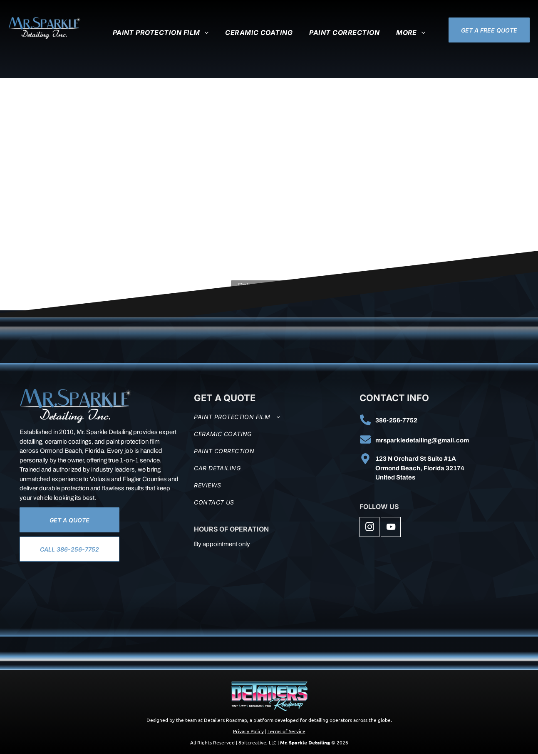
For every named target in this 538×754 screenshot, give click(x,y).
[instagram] (369, 528)
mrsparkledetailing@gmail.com (422, 440)
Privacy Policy (248, 731)
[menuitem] (160, 32)
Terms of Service (286, 731)
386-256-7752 (396, 420)
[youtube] (391, 528)
